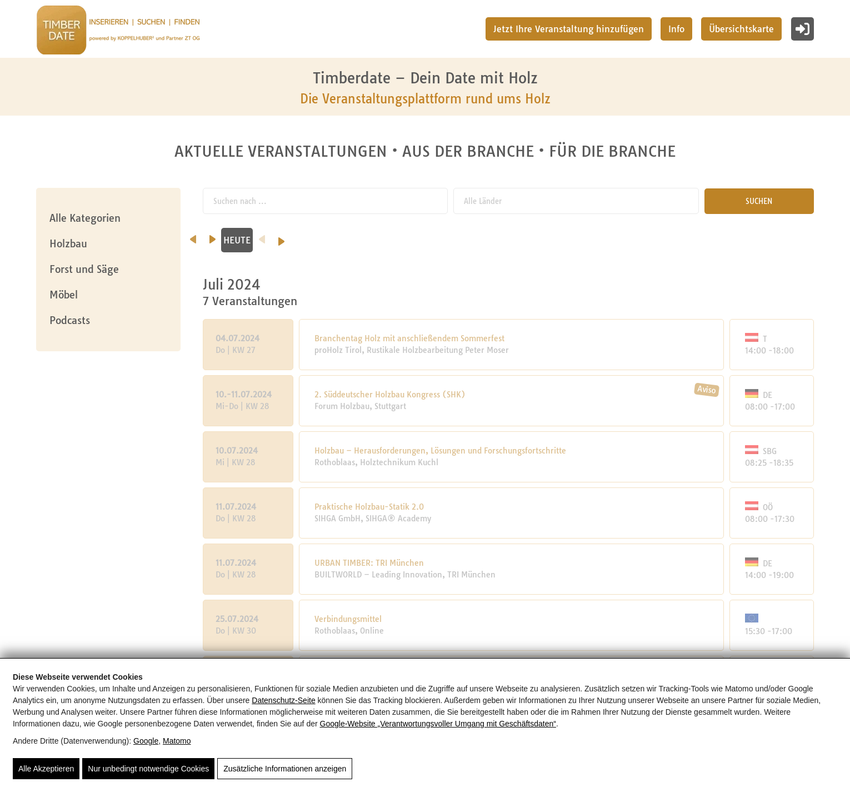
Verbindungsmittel (348, 619)
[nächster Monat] (646, 236)
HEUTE (670, 240)
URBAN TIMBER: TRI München (369, 563)
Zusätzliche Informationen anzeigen (284, 768)
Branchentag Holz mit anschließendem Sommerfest (410, 338)
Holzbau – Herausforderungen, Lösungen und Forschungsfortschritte (441, 451)
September (419, 240)
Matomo (177, 740)
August (332, 240)
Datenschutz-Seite (283, 700)
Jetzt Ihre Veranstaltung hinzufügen (568, 28)
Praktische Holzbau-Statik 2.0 (369, 507)
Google (145, 740)
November (592, 240)
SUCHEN (760, 201)
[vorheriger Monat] (193, 236)
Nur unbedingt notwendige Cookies (148, 768)
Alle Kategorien (85, 218)
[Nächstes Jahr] (825, 238)
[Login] (802, 29)
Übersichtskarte (741, 28)
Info (676, 28)
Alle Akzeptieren (46, 768)
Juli (245, 240)
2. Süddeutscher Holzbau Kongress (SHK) (390, 395)
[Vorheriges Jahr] (696, 236)
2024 (761, 240)
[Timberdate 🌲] (118, 32)
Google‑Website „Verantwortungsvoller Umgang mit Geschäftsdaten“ (438, 723)
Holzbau (68, 243)
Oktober (505, 240)
